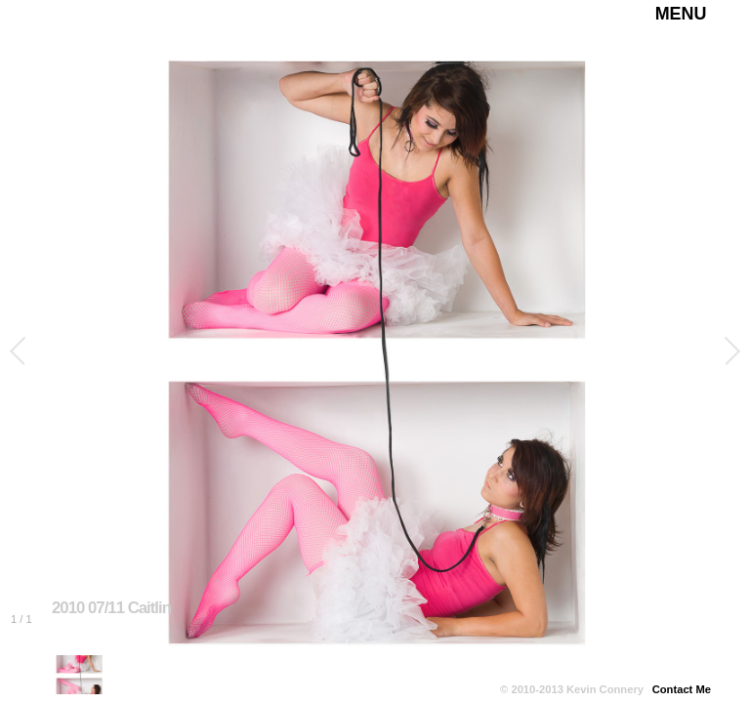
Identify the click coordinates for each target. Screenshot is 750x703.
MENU (681, 13)
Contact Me (681, 689)
